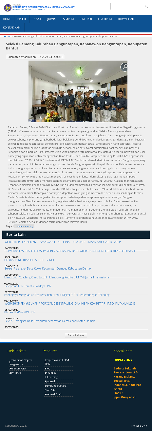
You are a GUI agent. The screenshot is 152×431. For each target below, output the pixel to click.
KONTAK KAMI (12, 27)
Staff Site (50, 390)
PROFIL (22, 19)
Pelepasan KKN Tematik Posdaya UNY (28, 286)
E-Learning (51, 377)
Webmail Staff (53, 394)
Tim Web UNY (139, 425)
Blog (47, 368)
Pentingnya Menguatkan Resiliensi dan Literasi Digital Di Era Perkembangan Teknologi (57, 295)
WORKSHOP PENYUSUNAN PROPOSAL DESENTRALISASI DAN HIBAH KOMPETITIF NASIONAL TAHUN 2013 (70, 303)
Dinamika (50, 372)
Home (7, 36)
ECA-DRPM (105, 19)
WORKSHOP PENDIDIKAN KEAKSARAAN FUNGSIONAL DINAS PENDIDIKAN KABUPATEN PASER (63, 242)
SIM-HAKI (86, 19)
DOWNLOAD (126, 19)
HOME (7, 19)
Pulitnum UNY (18, 368)
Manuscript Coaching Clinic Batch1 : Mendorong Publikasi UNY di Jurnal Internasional (56, 277)
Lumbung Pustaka (55, 385)
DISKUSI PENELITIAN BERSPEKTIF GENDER (30, 260)
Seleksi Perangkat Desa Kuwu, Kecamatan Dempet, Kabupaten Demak (48, 268)
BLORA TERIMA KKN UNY (19, 312)
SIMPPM (68, 19)
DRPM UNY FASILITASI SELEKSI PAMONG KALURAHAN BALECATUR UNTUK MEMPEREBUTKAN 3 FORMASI (70, 251)
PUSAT (37, 19)
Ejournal (50, 381)
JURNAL (52, 19)
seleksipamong (24, 226)
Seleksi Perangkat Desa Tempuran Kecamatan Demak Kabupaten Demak (50, 321)
